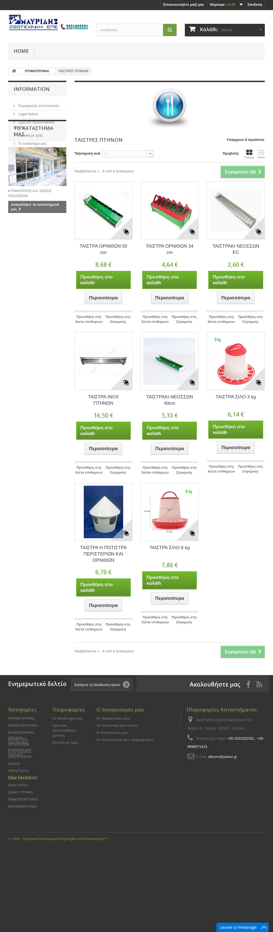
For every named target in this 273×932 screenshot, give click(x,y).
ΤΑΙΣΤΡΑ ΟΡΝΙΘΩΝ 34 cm (170, 249)
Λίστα (261, 154)
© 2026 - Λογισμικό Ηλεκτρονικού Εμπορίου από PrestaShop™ (58, 917)
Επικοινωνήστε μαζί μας (183, 4)
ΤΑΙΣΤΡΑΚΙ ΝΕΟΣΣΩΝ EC (235, 249)
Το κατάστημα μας (32, 141)
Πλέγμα (249, 154)
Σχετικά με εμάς (30, 133)
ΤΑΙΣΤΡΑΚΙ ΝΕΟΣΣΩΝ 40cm (169, 400)
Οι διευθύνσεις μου (112, 733)
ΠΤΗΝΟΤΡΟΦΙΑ (21, 718)
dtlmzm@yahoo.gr (222, 757)
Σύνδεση (255, 4)
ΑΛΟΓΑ (14, 764)
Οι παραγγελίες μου (113, 718)
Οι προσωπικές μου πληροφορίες (124, 740)
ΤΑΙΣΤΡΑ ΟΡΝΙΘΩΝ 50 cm (103, 249)
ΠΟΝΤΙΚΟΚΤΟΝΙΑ (23, 799)
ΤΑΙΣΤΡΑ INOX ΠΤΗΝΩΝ (103, 400)
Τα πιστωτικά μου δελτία (117, 725)
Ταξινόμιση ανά (87, 153)
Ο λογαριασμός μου (120, 709)
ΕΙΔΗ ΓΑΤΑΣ (18, 785)
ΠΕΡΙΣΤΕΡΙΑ (18, 771)
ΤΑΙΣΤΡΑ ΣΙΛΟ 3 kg (236, 397)
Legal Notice (27, 112)
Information (32, 89)
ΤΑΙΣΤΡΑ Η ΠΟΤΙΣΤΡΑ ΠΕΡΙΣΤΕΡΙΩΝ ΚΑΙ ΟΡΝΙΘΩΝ (103, 554)
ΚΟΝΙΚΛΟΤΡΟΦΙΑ (23, 725)
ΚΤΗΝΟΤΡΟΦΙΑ (21, 733)
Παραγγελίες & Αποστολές (38, 104)
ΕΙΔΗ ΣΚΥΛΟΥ (20, 778)
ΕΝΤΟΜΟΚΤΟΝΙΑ (22, 806)
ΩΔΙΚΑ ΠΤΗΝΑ (20, 792)
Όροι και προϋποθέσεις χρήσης (64, 730)
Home (21, 51)
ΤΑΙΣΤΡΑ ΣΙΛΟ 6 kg (169, 547)
